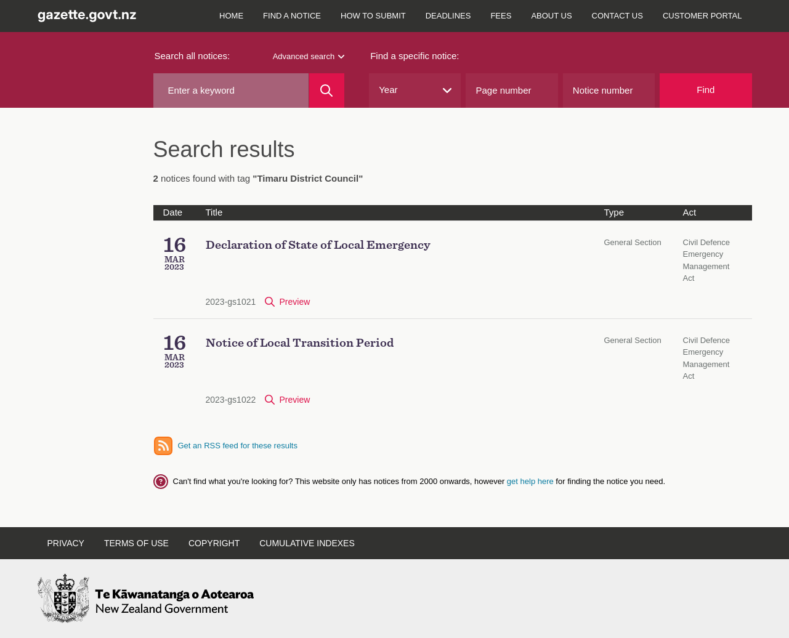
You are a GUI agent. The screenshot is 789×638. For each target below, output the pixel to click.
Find (705, 89)
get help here (531, 481)
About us (551, 15)
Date (173, 212)
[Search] (326, 90)
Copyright (214, 543)
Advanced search (308, 56)
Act (690, 212)
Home (231, 15)
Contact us (617, 15)
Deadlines (448, 15)
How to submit (373, 15)
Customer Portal (702, 15)
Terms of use (136, 543)
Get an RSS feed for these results (237, 445)
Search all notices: (192, 55)
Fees (500, 15)
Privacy (65, 543)
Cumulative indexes (307, 543)
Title (214, 212)
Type (614, 212)
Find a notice (292, 15)
